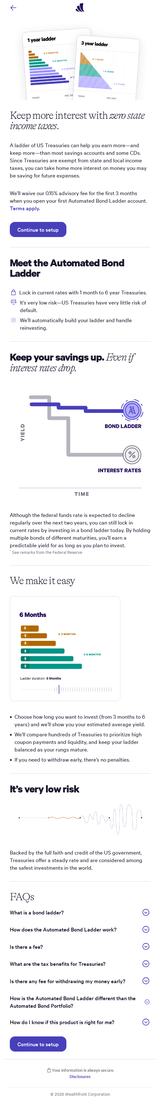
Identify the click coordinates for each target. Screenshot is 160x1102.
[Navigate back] (13, 7)
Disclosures (80, 1076)
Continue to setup (38, 229)
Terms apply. (25, 208)
